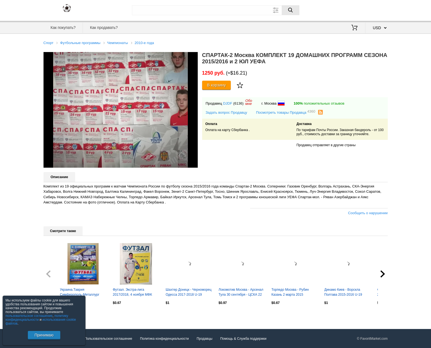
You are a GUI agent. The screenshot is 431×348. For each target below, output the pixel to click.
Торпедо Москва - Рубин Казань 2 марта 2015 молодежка (290, 293)
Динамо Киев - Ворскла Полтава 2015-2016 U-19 (343, 292)
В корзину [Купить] (216, 85)
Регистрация (376, 9)
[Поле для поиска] (215, 10)
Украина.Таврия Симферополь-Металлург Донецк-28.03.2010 (79, 293)
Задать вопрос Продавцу (226, 112)
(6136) (238, 103)
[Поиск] (290, 10)
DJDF (227, 103)
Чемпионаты (117, 43)
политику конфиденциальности (37, 318)
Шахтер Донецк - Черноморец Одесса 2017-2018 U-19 (189, 292)
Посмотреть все (56, 314)
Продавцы (204, 339)
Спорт (49, 43)
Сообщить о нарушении (368, 213)
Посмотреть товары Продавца (285, 112)
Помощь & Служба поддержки (243, 339)
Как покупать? (62, 27)
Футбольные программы (80, 43)
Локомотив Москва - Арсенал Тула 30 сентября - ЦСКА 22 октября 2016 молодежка (241, 293)
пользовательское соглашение (29, 316)
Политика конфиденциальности (164, 339)
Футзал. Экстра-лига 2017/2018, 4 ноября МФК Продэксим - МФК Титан (132, 293)
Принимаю (43, 335)
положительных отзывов (319, 103)
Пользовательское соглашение (108, 339)
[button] (192, 57)
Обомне (248, 102)
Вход (355, 9)
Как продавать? (104, 27)
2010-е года (144, 43)
